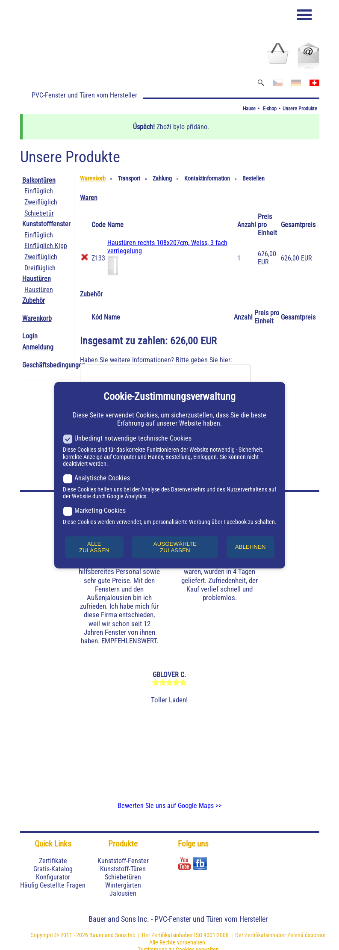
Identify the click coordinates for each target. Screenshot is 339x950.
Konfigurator (53, 877)
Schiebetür (39, 213)
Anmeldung (37, 347)
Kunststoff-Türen (123, 869)
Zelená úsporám (306, 935)
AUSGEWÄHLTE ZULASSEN (175, 547)
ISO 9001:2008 (211, 935)
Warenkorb (37, 318)
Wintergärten (123, 885)
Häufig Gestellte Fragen (52, 885)
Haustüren (36, 279)
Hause (249, 109)
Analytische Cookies (96, 478)
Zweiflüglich (40, 202)
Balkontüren (39, 180)
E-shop (270, 109)
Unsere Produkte (300, 109)
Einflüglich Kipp (45, 246)
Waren (88, 198)
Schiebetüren (123, 877)
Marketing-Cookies (94, 510)
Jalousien (122, 893)
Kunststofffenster (46, 224)
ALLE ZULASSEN (94, 547)
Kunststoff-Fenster (123, 861)
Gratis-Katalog (53, 869)
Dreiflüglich (40, 268)
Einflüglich (38, 191)
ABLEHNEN (250, 547)
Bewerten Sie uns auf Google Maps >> (169, 806)
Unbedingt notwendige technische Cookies (127, 438)
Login (30, 336)
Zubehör (33, 300)
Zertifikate (53, 861)
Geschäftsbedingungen (53, 365)
